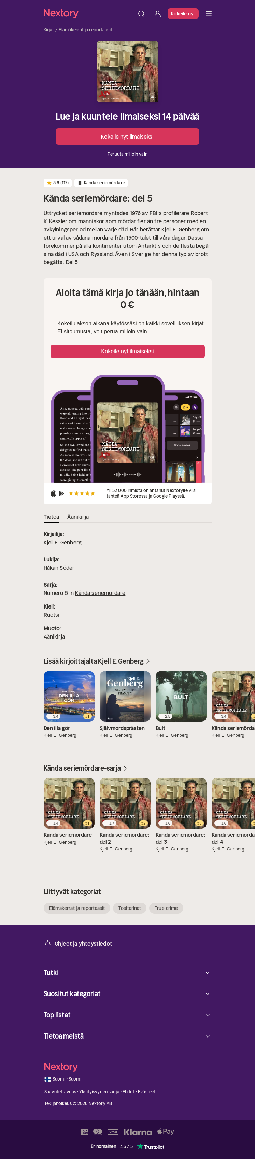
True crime (166, 908)
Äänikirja (54, 636)
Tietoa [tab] (51, 516)
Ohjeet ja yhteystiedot (78, 943)
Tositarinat (129, 908)
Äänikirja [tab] (77, 516)
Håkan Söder (59, 567)
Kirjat (49, 30)
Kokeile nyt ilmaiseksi (127, 136)
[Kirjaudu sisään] (158, 13)
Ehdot (129, 1092)
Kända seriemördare (100, 592)
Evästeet (147, 1092)
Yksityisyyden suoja (99, 1092)
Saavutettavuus (60, 1092)
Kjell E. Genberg (63, 542)
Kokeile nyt (183, 14)
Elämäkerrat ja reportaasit (85, 30)
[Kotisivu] (88, 13)
